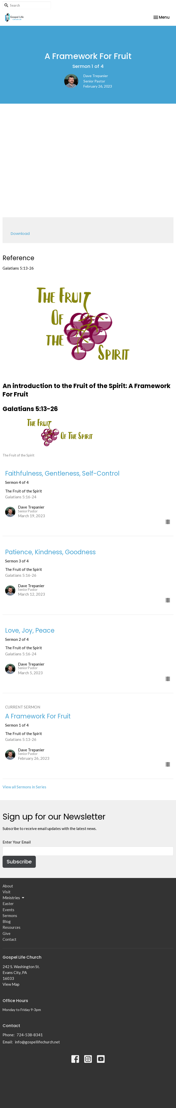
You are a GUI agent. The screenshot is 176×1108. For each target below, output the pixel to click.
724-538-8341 (30, 1034)
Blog (7, 921)
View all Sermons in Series (24, 787)
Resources (11, 927)
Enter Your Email (17, 842)
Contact (9, 939)
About (8, 886)
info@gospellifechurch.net (37, 1042)
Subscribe (19, 861)
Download (20, 233)
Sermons (10, 915)
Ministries (14, 897)
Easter (8, 903)
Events (8, 909)
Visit (6, 891)
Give (6, 933)
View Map (11, 984)
